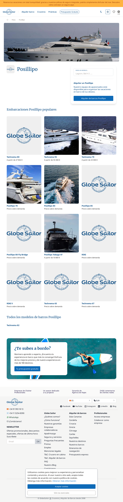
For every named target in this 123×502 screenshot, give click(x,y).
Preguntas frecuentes (54, 440)
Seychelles (74, 437)
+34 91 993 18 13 (15, 409)
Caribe (72, 434)
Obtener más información (64, 481)
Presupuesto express (78, 454)
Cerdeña (73, 420)
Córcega (73, 430)
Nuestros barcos (76, 444)
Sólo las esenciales (61, 493)
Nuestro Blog (50, 465)
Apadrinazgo (50, 433)
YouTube (77, 406)
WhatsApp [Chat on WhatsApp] (12, 417)
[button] (28, 12)
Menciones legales (52, 451)
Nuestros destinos (77, 441)
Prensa (47, 444)
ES (79, 400)
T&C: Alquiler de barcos (54, 458)
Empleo (47, 447)
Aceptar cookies (61, 486)
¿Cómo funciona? (52, 420)
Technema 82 (13, 325)
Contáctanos (50, 468)
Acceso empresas (102, 416)
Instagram (90, 406)
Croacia (72, 423)
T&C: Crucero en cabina (54, 454)
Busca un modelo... (82, 70)
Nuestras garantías (53, 423)
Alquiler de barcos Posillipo (93, 98)
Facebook (65, 406)
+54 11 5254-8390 (15, 413)
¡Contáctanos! (14, 421)
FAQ (46, 461)
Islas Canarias (75, 416)
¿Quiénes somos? (52, 416)
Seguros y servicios (53, 437)
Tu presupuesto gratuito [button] (27, 368)
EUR (104, 400)
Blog (113, 406)
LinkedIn (103, 406)
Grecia (72, 427)
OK (38, 441)
